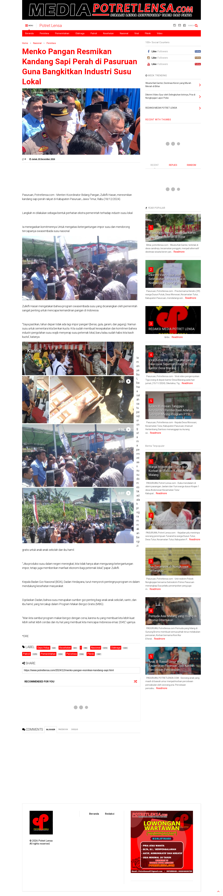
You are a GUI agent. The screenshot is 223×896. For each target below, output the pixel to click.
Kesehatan (108, 33)
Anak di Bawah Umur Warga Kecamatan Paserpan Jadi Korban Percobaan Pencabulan (172, 666)
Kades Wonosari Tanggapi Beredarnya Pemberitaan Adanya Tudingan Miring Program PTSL (170, 410)
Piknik (148, 33)
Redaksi (109, 813)
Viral (136, 33)
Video (159, 33)
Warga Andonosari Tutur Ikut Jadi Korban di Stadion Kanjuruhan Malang (171, 471)
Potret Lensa (50, 25)
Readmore (179, 251)
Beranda (29, 33)
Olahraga (79, 33)
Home (25, 43)
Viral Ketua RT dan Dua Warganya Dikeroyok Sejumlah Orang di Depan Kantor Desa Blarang (173, 364)
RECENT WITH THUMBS (158, 119)
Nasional (124, 33)
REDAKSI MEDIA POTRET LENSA (172, 329)
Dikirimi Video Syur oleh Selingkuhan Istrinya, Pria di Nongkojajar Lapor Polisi (167, 279)
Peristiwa (44, 33)
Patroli (94, 33)
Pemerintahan (62, 33)
